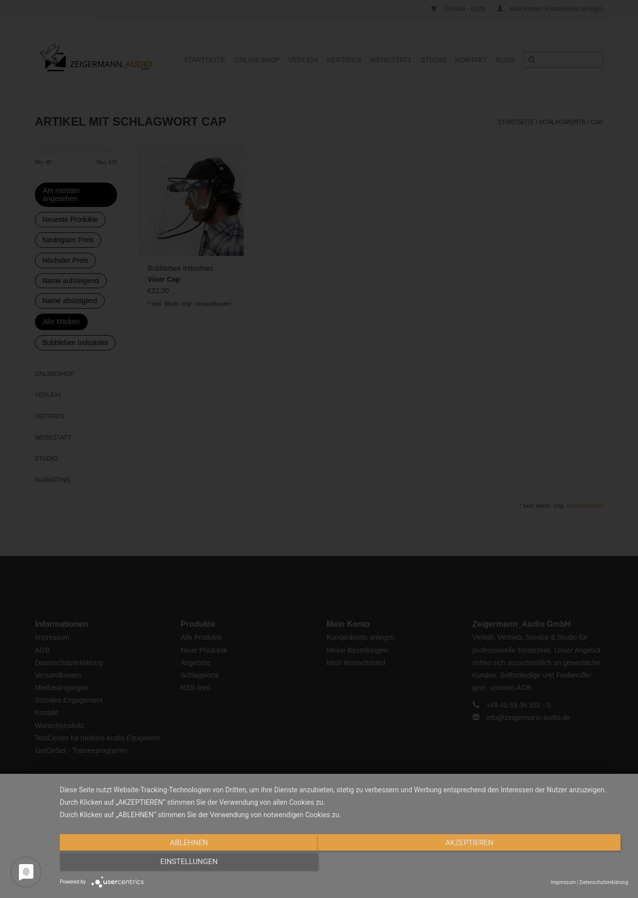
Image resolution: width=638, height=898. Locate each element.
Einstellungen (542, 864)
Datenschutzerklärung (604, 882)
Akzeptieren (344, 864)
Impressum (563, 882)
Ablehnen (145, 864)
